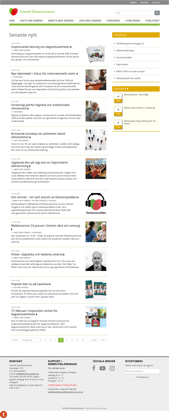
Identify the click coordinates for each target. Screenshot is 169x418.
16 (82, 340)
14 (72, 340)
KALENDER (120, 88)
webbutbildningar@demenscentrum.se (65, 392)
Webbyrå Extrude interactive (96, 408)
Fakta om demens (31, 20)
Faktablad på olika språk (128, 78)
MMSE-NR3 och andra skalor (130, 71)
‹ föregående (26, 340)
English (133, 2)
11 (55, 340)
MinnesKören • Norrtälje (136, 94)
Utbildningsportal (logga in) (130, 43)
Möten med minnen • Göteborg (139, 107)
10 (50, 340)
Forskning (113, 20)
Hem (12, 20)
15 (77, 340)
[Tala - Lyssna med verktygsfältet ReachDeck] (3, 414)
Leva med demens (90, 20)
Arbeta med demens (61, 20)
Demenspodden (124, 57)
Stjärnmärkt (122, 64)
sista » (103, 340)
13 (66, 340)
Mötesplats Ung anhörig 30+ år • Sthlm (140, 122)
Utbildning (132, 20)
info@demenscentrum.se (27, 373)
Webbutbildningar (125, 50)
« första (14, 340)
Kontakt (144, 2)
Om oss (156, 2)
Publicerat (152, 20)
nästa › (94, 340)
